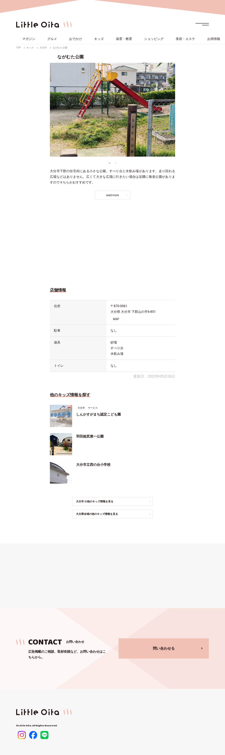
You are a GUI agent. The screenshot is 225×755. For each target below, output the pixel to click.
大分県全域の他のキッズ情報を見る (101, 514)
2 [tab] (115, 163)
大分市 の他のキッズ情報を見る (98, 501)
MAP (116, 319)
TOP (18, 47)
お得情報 (213, 39)
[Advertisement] (112, 242)
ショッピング (154, 39)
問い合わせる (164, 648)
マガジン (28, 39)
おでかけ (75, 39)
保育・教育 (124, 39)
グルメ (52, 39)
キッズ (99, 39)
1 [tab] (109, 163)
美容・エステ (185, 39)
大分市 (43, 47)
